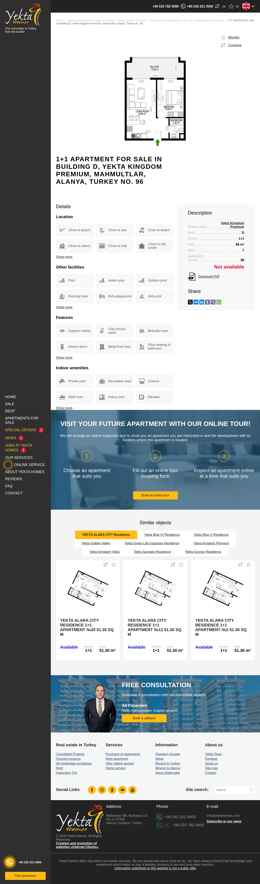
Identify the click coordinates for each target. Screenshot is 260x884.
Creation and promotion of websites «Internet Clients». (77, 845)
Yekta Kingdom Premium (132, 20)
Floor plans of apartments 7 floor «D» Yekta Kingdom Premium (187, 20)
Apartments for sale (21, 420)
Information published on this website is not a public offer (155, 868)
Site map (211, 768)
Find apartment (25, 876)
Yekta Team (213, 754)
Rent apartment (117, 758)
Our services (19, 458)
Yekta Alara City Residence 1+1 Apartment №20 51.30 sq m (87, 627)
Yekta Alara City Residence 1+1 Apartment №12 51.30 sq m (154, 627)
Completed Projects (70, 754)
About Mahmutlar (167, 773)
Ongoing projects (68, 758)
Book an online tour (155, 495)
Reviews (13, 479)
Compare (235, 45)
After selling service (120, 763)
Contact (14, 493)
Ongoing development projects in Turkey (90, 20)
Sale (9, 404)
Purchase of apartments (123, 754)
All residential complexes (74, 763)
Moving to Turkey (167, 763)
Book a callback (144, 718)
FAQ (8, 486)
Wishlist (233, 37)
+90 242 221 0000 (200, 6)
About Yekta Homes (24, 472)
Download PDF (209, 276)
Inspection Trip (66, 773)
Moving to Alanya (167, 768)
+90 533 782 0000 (166, 6)
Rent (10, 411)
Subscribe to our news (224, 821)
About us (211, 763)
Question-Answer (167, 754)
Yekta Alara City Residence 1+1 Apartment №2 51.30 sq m (221, 627)
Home (10, 397)
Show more (64, 257)
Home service (116, 768)
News (159, 758)
